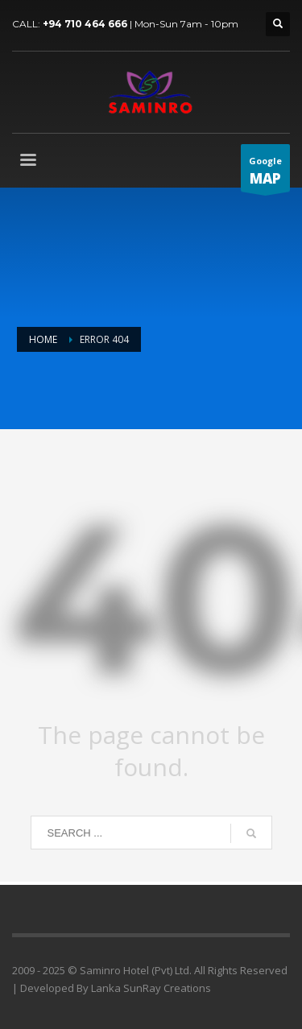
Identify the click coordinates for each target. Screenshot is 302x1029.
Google (265, 173)
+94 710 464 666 (85, 24)
